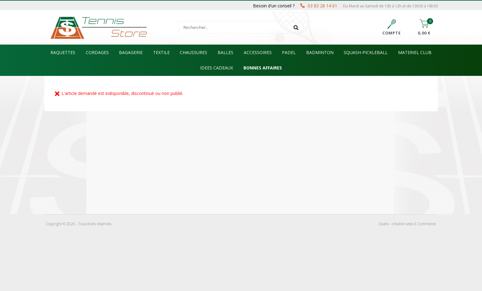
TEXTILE (161, 52)
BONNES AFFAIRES (262, 68)
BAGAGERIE (131, 52)
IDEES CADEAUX (216, 68)
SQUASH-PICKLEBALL (366, 52)
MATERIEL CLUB (415, 52)
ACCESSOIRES (258, 52)
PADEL (289, 52)
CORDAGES (97, 52)
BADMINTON (320, 52)
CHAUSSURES (193, 52)
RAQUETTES (62, 52)
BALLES (225, 52)
